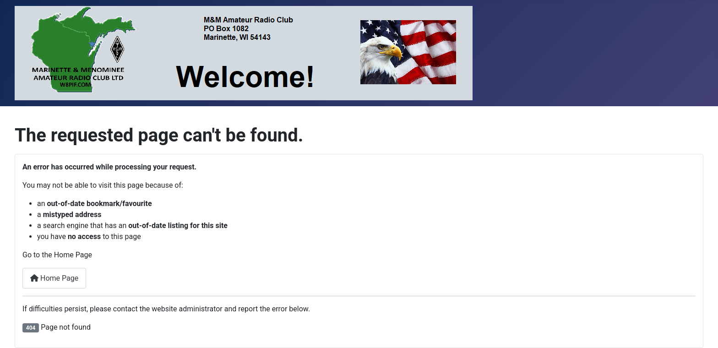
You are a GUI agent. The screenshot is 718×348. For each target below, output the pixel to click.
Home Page (54, 278)
